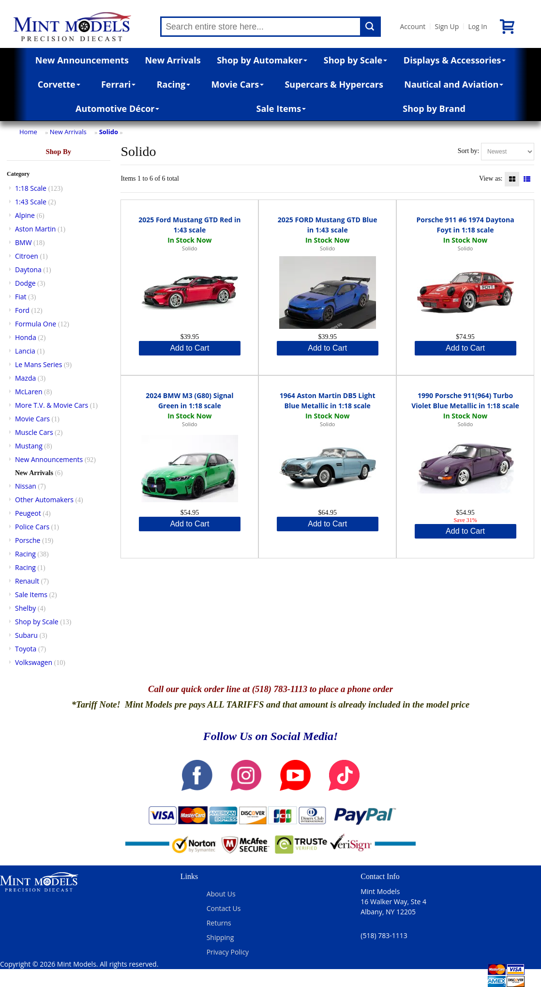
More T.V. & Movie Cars (51, 405)
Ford (22, 310)
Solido (108, 131)
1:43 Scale (30, 201)
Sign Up (447, 26)
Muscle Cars (34, 432)
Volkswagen (33, 662)
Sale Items (281, 108)
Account (412, 26)
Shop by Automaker (262, 60)
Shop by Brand (434, 108)
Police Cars (32, 526)
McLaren (29, 391)
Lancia (25, 350)
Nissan (25, 486)
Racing (174, 84)
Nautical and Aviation (453, 84)
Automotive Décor (117, 108)
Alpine (25, 215)
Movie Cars (237, 84)
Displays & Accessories (455, 60)
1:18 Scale (30, 188)
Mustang (29, 445)
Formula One (35, 323)
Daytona (28, 269)
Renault (27, 581)
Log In (477, 26)
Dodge (25, 283)
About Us (221, 893)
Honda (25, 337)
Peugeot (28, 513)
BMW (23, 242)
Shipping (220, 937)
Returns (219, 922)
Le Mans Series (38, 364)
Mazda (25, 378)
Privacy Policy (228, 951)
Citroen (26, 256)
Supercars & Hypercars (334, 84)
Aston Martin (35, 228)
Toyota (25, 648)
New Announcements (82, 60)
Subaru (26, 635)
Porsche (27, 540)
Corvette (59, 84)
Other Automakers (44, 499)
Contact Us (224, 908)
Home (28, 131)
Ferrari (118, 84)
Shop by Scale (355, 60)
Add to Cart (189, 348)
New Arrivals (172, 60)
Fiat (21, 296)
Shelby (25, 608)
